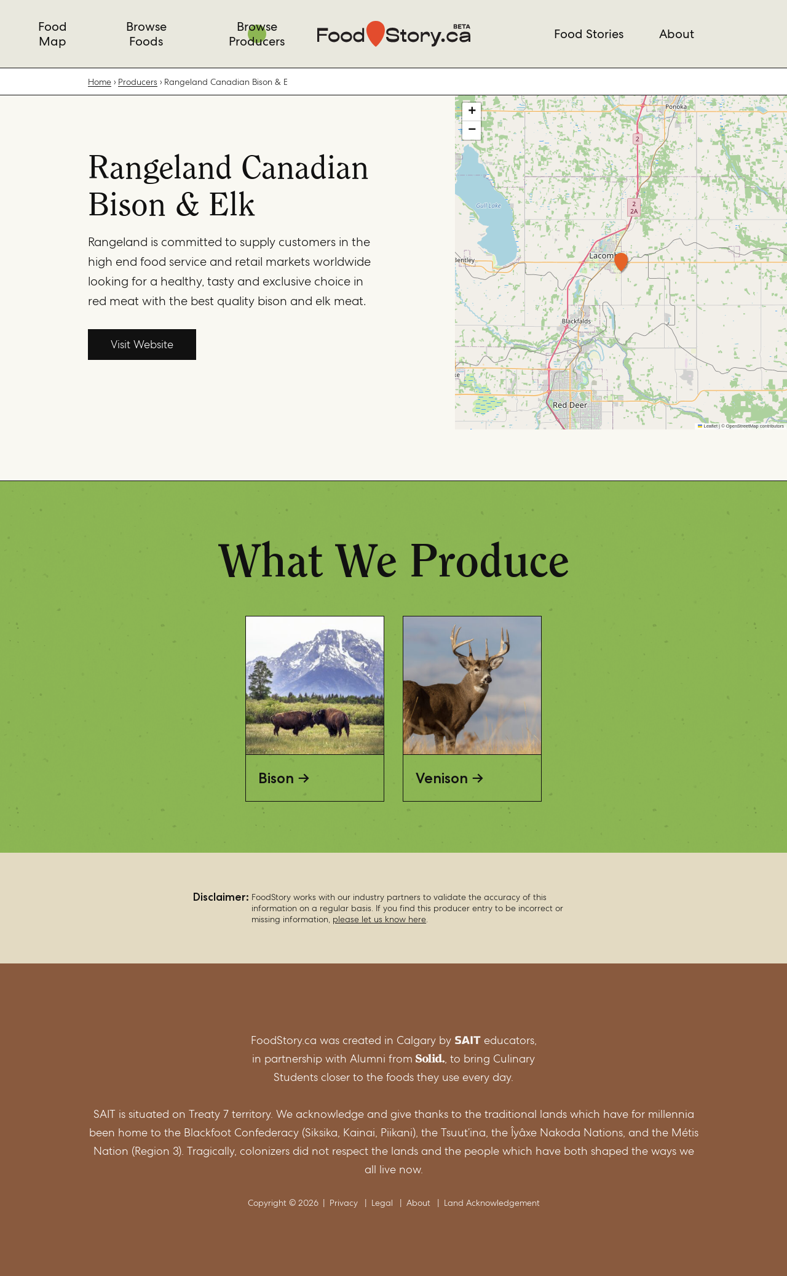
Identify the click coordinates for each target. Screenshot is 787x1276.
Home (99, 81)
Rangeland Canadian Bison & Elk (225, 81)
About (676, 33)
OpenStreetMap (742, 426)
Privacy (344, 1202)
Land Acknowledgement (492, 1202)
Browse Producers (257, 34)
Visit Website (142, 344)
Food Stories (588, 33)
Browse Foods (146, 34)
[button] (621, 262)
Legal (382, 1202)
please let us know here (379, 919)
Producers (137, 81)
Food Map (52, 34)
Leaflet (708, 426)
